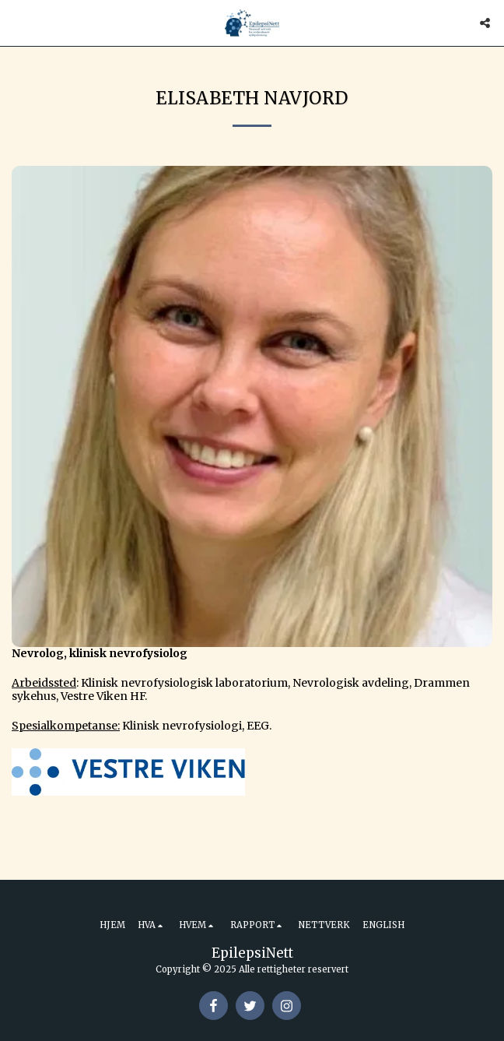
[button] (17, 22)
